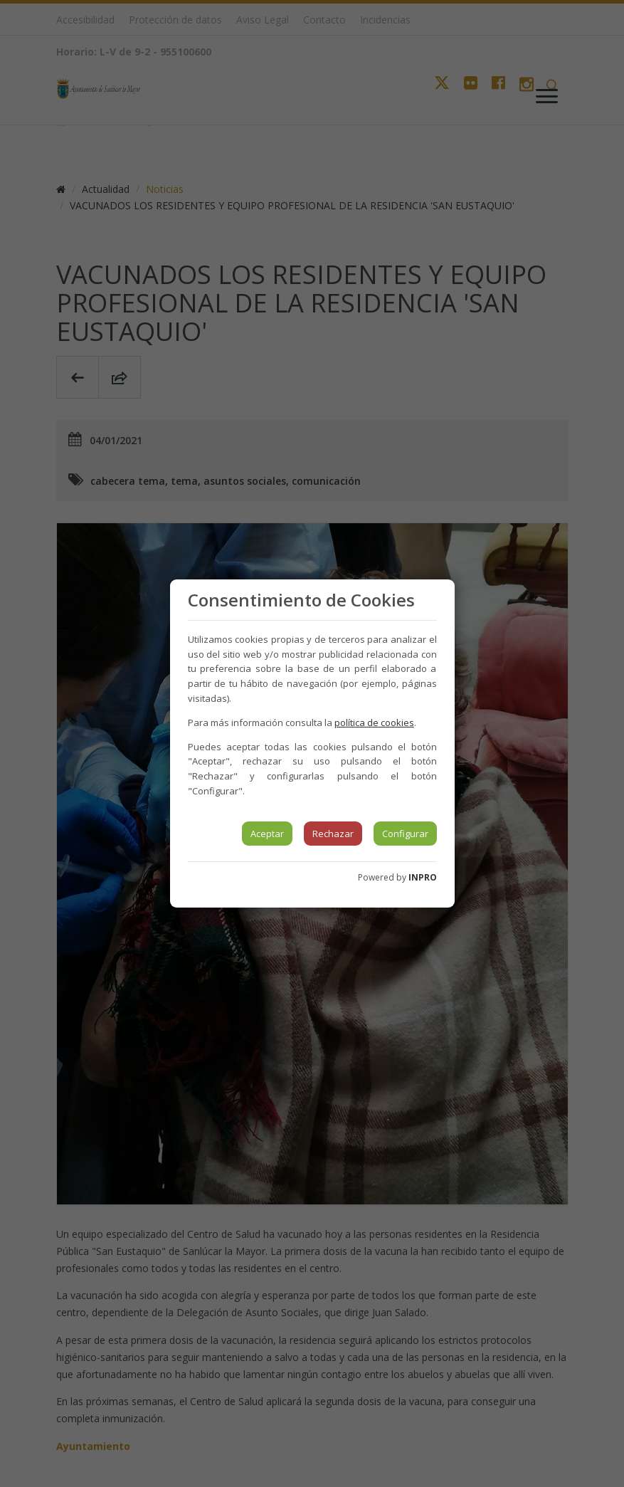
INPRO (422, 877)
